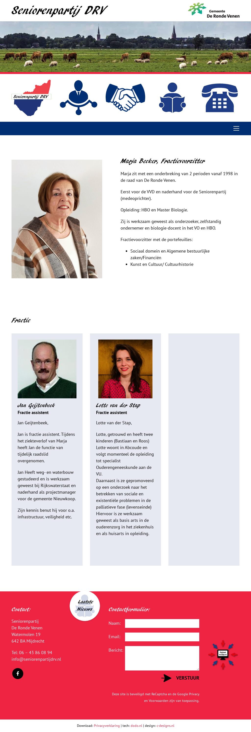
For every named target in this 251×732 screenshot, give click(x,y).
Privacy (194, 694)
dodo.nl (136, 725)
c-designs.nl (165, 725)
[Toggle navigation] (236, 128)
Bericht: (113, 650)
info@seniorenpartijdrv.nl (36, 659)
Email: (113, 636)
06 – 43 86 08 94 (35, 652)
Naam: (113, 623)
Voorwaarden (158, 700)
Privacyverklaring (107, 725)
